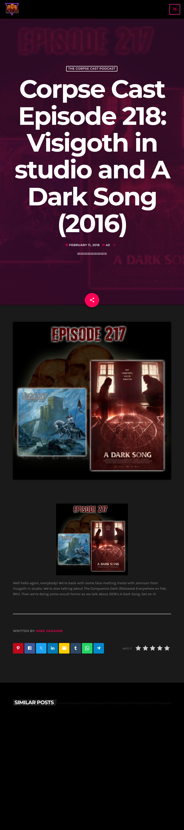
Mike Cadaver (49, 631)
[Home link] (12, 9)
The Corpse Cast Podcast (91, 69)
